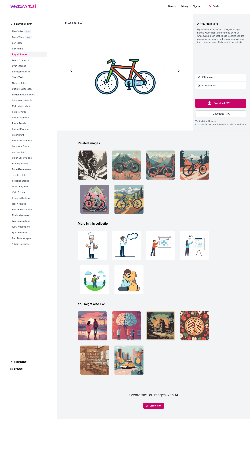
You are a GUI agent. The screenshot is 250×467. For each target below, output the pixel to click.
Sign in (196, 6)
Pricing (184, 6)
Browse (172, 6)
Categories (20, 361)
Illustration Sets (23, 24)
